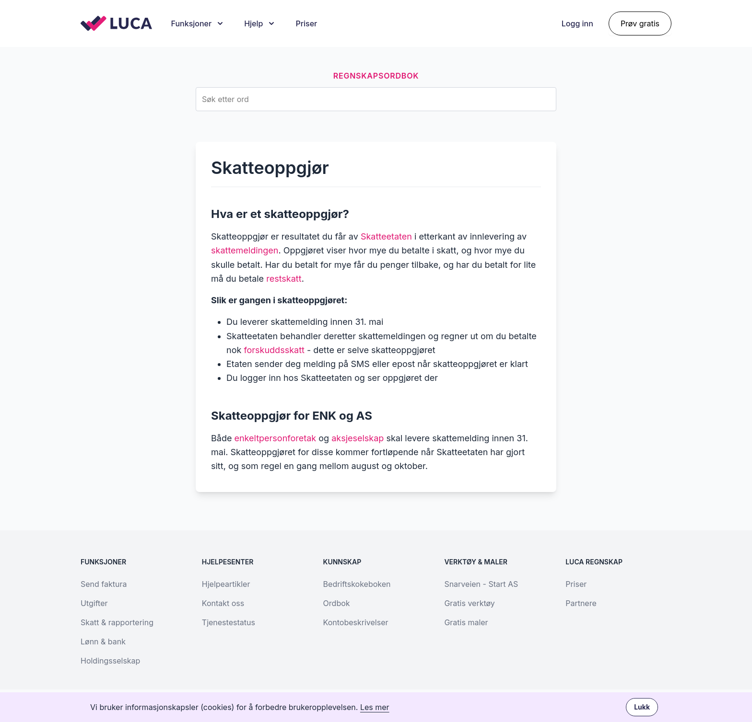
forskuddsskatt (274, 350)
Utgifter (94, 603)
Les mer (374, 707)
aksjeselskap (357, 438)
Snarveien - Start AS (481, 584)
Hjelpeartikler (226, 584)
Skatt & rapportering (117, 622)
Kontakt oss (223, 603)
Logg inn (577, 23)
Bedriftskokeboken (357, 584)
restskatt (283, 279)
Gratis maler (466, 622)
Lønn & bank (103, 641)
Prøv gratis (640, 23)
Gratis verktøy (469, 603)
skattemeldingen (244, 250)
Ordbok (336, 603)
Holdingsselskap (110, 660)
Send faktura (104, 584)
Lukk (642, 707)
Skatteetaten (386, 236)
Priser (306, 23)
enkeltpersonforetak (275, 438)
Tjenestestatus (228, 622)
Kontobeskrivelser (355, 622)
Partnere (581, 603)
